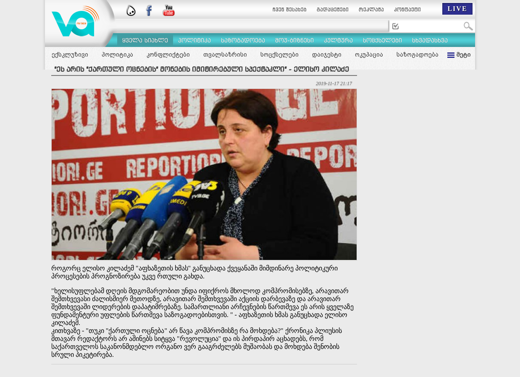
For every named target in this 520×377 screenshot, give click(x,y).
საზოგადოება (418, 54)
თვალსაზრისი (225, 54)
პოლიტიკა (117, 54)
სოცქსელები (279, 54)
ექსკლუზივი (70, 54)
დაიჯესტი (326, 54)
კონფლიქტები (168, 54)
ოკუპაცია (369, 54)
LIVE (457, 8)
